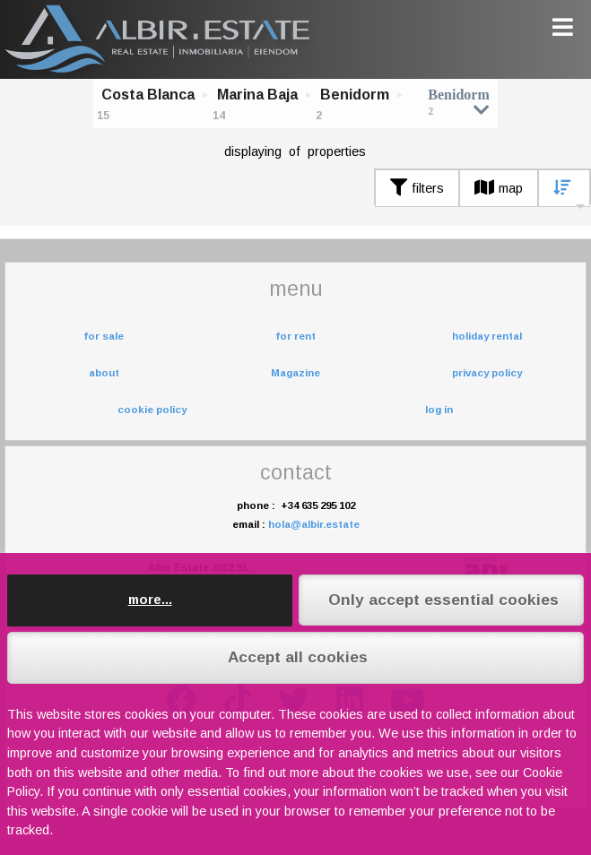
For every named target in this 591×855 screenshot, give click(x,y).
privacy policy (487, 372)
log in (439, 409)
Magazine (295, 372)
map (498, 188)
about (104, 372)
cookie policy (152, 409)
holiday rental (487, 336)
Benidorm (354, 94)
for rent (295, 336)
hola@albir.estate (314, 524)
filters (417, 188)
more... (150, 599)
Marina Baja (257, 94)
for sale (103, 336)
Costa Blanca (148, 94)
